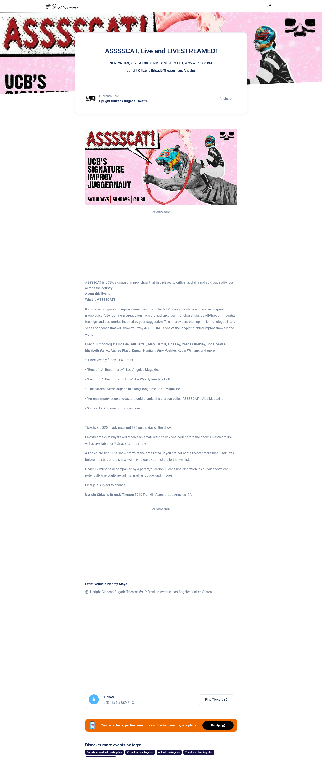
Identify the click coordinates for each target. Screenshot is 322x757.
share (225, 98)
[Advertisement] (161, 245)
